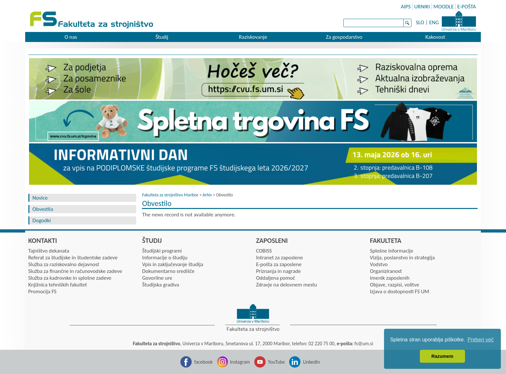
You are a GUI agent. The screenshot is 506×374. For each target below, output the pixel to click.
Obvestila (43, 209)
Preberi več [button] (481, 339)
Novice (40, 197)
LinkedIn (311, 362)
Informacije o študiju (164, 257)
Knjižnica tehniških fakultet (57, 284)
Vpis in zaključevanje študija (172, 264)
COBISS (264, 250)
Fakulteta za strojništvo (92, 20)
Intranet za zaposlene (279, 257)
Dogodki (42, 220)
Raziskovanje (253, 37)
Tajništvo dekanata (48, 250)
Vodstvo (379, 264)
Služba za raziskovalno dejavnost (63, 264)
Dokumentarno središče (168, 271)
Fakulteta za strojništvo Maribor (170, 195)
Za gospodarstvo (344, 37)
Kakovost (435, 37)
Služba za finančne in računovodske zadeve (75, 271)
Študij (162, 37)
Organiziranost (386, 271)
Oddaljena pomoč (275, 278)
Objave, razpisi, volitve (394, 284)
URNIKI (422, 6)
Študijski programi (162, 250)
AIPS (406, 6)
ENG (434, 22)
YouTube (276, 362)
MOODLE (443, 6)
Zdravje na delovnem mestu (286, 284)
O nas (71, 37)
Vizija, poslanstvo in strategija (402, 257)
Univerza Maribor (459, 21)
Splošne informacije (391, 250)
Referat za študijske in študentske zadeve (73, 257)
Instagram (240, 362)
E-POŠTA (466, 6)
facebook (203, 362)
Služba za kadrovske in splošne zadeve (70, 278)
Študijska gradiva (160, 284)
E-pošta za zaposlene (278, 264)
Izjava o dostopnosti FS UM (399, 291)
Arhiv (207, 195)
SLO (420, 22)
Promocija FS (42, 291)
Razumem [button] (442, 356)
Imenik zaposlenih (390, 278)
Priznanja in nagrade (278, 271)
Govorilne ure (157, 278)
